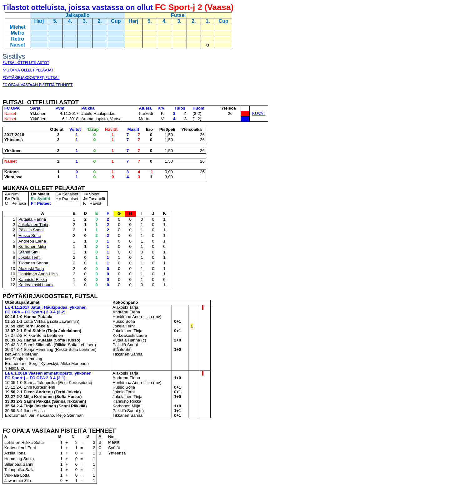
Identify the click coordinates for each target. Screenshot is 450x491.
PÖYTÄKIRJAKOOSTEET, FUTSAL (30, 77)
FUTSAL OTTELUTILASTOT (25, 62)
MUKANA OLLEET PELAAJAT (27, 70)
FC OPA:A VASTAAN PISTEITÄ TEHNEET (37, 84)
